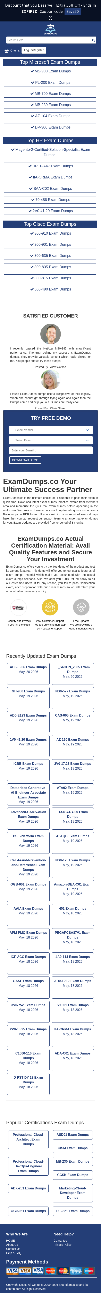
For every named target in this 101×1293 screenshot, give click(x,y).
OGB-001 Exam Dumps (28, 887)
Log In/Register (34, 50)
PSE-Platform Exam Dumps (28, 841)
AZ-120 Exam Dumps (73, 742)
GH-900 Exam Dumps (28, 694)
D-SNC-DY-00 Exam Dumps (73, 817)
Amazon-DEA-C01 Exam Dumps (73, 889)
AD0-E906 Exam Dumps (28, 669)
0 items (11, 50)
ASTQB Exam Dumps (73, 838)
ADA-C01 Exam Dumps (73, 1056)
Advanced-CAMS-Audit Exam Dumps (28, 817)
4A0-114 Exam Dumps (73, 959)
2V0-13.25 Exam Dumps (28, 1032)
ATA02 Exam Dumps (73, 790)
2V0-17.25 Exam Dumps (73, 766)
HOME (10, 1240)
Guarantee (60, 1240)
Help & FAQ (13, 1253)
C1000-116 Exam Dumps (28, 1058)
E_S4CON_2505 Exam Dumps (73, 672)
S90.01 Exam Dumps (73, 1007)
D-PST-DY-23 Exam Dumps (28, 1083)
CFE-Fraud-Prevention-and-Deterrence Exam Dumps (28, 867)
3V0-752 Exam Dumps (28, 1007)
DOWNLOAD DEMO (25, 460)
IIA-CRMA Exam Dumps (73, 1032)
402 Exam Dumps (73, 911)
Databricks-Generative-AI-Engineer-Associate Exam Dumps (28, 795)
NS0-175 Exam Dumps (73, 863)
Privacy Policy (62, 1244)
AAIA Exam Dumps (28, 911)
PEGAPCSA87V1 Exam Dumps (73, 938)
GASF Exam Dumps (28, 983)
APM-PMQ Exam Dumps (28, 935)
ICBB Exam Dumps (28, 766)
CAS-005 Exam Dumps (73, 718)
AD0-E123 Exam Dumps (28, 718)
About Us (12, 1244)
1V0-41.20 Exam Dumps (28, 742)
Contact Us (13, 1248)
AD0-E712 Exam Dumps (73, 983)
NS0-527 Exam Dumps (73, 694)
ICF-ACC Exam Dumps (28, 959)
